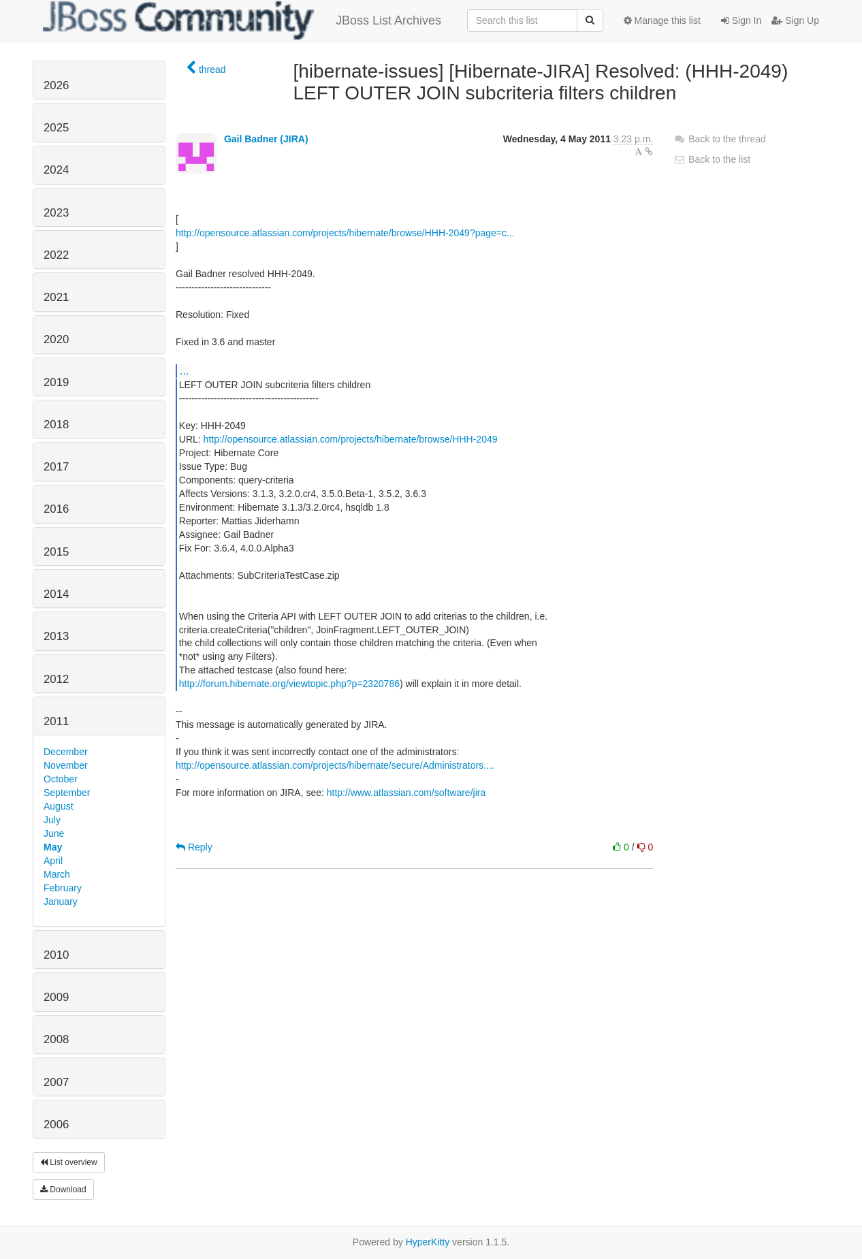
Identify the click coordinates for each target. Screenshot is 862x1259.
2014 (56, 594)
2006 (56, 1124)
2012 (56, 679)
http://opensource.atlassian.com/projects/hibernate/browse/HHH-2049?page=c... (345, 232)
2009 (56, 997)
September (67, 792)
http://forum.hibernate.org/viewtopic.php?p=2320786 (289, 683)
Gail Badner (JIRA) (266, 138)
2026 (56, 85)
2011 (56, 721)
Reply (194, 847)
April (53, 860)
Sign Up (795, 20)
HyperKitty (428, 1242)
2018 (56, 424)
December (66, 751)
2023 (56, 212)
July (52, 819)
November (66, 765)
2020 (56, 339)
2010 (56, 955)
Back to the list (711, 159)
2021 (56, 297)
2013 (56, 636)
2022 (56, 255)
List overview (68, 1162)
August (59, 806)
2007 (56, 1082)
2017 (56, 466)
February (63, 887)
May (53, 847)
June (54, 833)
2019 (56, 382)
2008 (56, 1039)
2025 (56, 127)
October (61, 779)
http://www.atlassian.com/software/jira (406, 792)
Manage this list (662, 20)
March (57, 874)
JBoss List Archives (242, 20)
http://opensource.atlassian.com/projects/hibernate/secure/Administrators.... (335, 765)
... (184, 370)
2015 (56, 551)
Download (63, 1189)
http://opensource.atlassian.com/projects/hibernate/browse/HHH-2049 (351, 439)
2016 (56, 509)
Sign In (741, 20)
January (61, 901)
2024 (56, 169)
